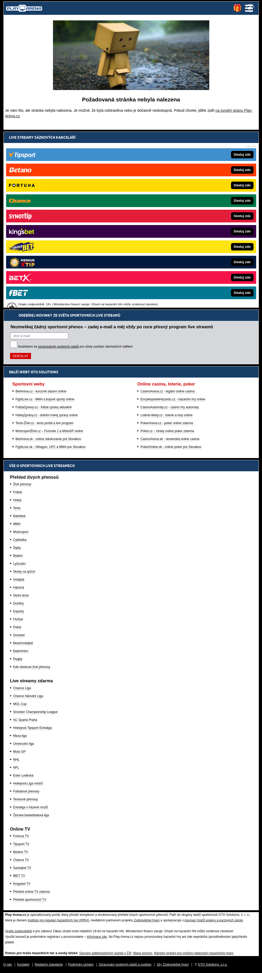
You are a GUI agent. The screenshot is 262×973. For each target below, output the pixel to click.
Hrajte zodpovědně (18, 931)
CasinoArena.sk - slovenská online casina (169, 261)
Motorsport (20, 532)
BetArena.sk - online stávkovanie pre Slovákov (48, 261)
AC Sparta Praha (25, 720)
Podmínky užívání (80, 964)
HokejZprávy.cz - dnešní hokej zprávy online (47, 237)
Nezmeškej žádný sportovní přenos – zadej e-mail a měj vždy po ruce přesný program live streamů (112, 148)
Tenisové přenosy (25, 799)
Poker (17, 627)
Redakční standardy (49, 964)
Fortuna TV (21, 836)
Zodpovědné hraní (146, 920)
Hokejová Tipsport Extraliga (32, 728)
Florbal (18, 619)
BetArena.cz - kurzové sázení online (41, 213)
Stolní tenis (21, 595)
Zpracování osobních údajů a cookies (125, 964)
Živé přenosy (22, 484)
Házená (18, 587)
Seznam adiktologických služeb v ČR (105, 953)
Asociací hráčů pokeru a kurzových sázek (213, 920)
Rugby (18, 659)
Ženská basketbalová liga (31, 815)
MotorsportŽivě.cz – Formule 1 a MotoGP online (49, 253)
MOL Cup (20, 704)
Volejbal (18, 579)
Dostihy (18, 603)
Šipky (17, 548)
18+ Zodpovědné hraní (173, 964)
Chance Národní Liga (28, 696)
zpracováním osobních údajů (58, 169)
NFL (16, 767)
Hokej (17, 500)
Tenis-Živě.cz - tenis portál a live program (45, 245)
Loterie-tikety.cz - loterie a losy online (166, 237)
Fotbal (17, 492)
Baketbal (19, 516)
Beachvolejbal (23, 643)
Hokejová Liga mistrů (28, 783)
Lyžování (19, 564)
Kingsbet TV (21, 884)
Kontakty (23, 964)
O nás (7, 964)
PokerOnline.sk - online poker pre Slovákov (170, 269)
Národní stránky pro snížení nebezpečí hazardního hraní (193, 953)
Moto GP (19, 752)
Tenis (17, 508)
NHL (16, 759)
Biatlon (18, 556)
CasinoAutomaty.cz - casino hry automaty (169, 229)
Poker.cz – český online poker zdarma (167, 253)
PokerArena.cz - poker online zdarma (166, 245)
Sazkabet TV (22, 868)
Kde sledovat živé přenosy (31, 667)
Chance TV (21, 860)
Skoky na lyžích (24, 571)
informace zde (97, 937)
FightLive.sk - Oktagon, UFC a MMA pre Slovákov (51, 269)
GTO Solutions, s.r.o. (213, 964)
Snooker (19, 635)
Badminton (20, 651)
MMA (17, 524)
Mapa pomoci (142, 953)
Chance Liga (22, 688)
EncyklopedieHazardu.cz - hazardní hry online (172, 221)
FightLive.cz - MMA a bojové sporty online (45, 221)
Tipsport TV (21, 844)
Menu (249, 8)
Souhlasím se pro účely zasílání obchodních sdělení (75, 169)
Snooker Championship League (35, 712)
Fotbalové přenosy (26, 791)
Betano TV (20, 852)
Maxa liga (20, 736)
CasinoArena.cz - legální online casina (167, 213)
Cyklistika (20, 540)
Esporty (18, 611)
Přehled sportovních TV (29, 900)
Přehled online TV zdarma (31, 892)
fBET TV (19, 876)
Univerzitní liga (23, 744)
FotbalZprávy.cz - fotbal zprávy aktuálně (44, 229)
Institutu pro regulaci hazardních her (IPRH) (58, 920)
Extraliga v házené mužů (30, 807)
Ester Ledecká (23, 775)
